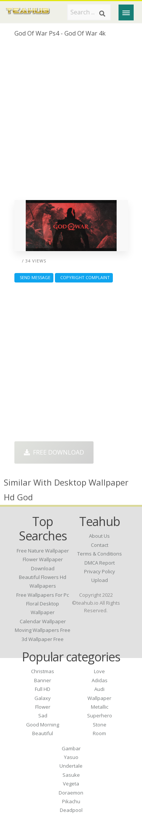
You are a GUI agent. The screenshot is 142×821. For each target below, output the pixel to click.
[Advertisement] (71, 121)
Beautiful (42, 733)
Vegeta (71, 783)
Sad (42, 715)
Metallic (99, 706)
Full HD (42, 689)
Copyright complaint (84, 277)
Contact (99, 545)
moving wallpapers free (42, 630)
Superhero (99, 715)
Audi (99, 689)
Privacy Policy (99, 571)
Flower (42, 706)
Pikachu (71, 801)
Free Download (54, 452)
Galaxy (42, 698)
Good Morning (42, 724)
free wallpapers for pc (42, 594)
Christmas (42, 671)
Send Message (33, 277)
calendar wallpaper (43, 621)
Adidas (100, 680)
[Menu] (126, 12)
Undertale (71, 765)
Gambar (71, 748)
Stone (99, 724)
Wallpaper (99, 698)
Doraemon (71, 792)
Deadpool (71, 810)
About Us (99, 535)
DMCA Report (99, 562)
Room (99, 733)
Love (99, 671)
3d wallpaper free (43, 639)
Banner (42, 680)
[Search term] (89, 12)
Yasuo (71, 757)
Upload (99, 580)
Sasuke (71, 774)
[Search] (102, 13)
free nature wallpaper (43, 550)
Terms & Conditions (99, 553)
